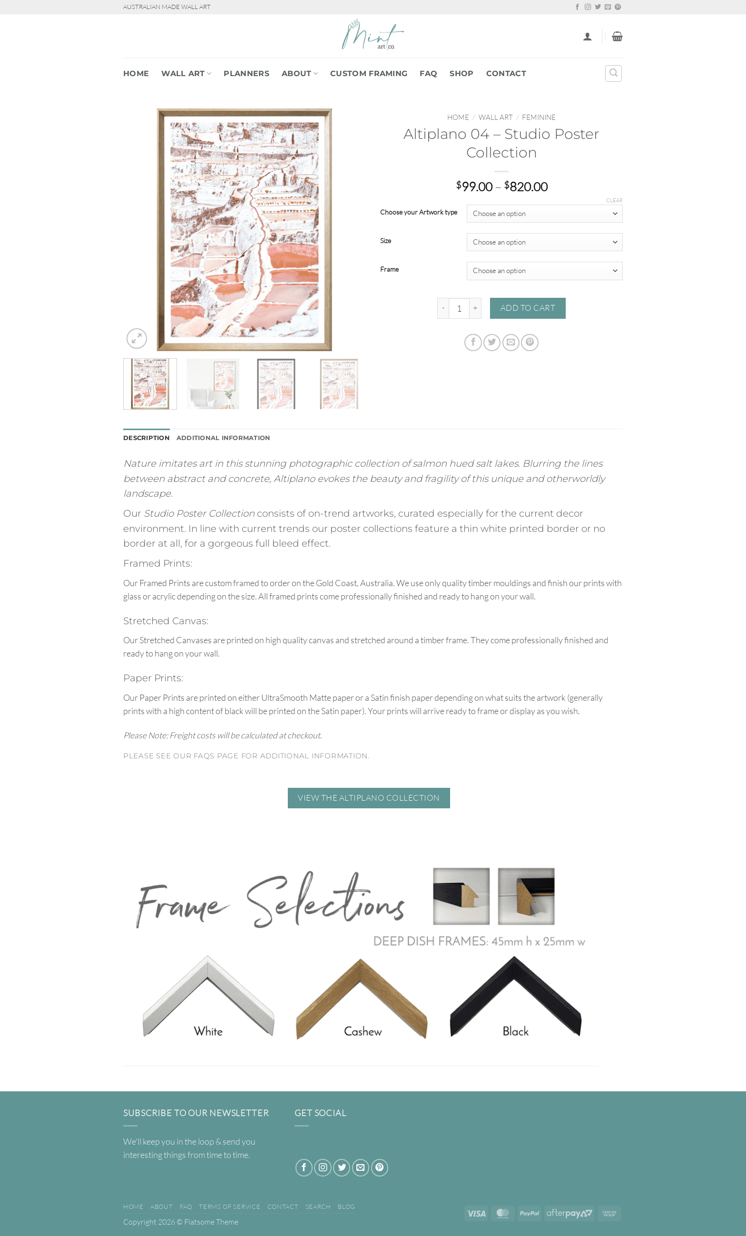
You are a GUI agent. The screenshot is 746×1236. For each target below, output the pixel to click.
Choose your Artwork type (418, 212)
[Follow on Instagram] (588, 7)
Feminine (539, 117)
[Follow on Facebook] (577, 7)
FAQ (428, 73)
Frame (389, 269)
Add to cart (528, 308)
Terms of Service (229, 1207)
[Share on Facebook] (472, 342)
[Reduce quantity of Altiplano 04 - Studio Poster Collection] (443, 308)
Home (136, 73)
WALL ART (186, 73)
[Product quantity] (459, 308)
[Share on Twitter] (492, 342)
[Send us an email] (608, 7)
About (300, 73)
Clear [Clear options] (614, 200)
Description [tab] (148, 438)
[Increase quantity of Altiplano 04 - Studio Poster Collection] (475, 308)
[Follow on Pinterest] (618, 7)
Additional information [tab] (230, 438)
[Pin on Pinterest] (529, 342)
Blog (346, 1207)
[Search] (613, 73)
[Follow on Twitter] (598, 7)
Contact (506, 73)
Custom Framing (368, 73)
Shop (461, 73)
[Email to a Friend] (511, 342)
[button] (587, 36)
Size (385, 241)
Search (318, 1207)
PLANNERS (246, 73)
